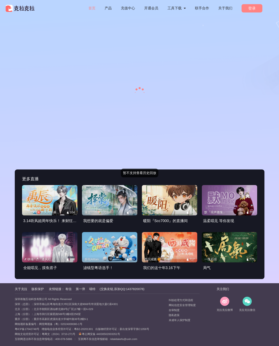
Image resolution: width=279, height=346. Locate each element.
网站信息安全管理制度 (182, 305)
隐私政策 (174, 315)
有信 (68, 288)
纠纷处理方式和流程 (181, 300)
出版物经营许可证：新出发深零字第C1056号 (121, 329)
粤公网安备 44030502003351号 (99, 334)
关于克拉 (21, 288)
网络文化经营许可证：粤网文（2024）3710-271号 (45, 334)
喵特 (92, 288)
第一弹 (80, 288)
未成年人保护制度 (179, 320)
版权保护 (37, 288)
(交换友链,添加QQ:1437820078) (122, 288)
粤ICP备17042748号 (27, 329)
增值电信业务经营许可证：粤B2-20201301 (66, 329)
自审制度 (174, 310)
